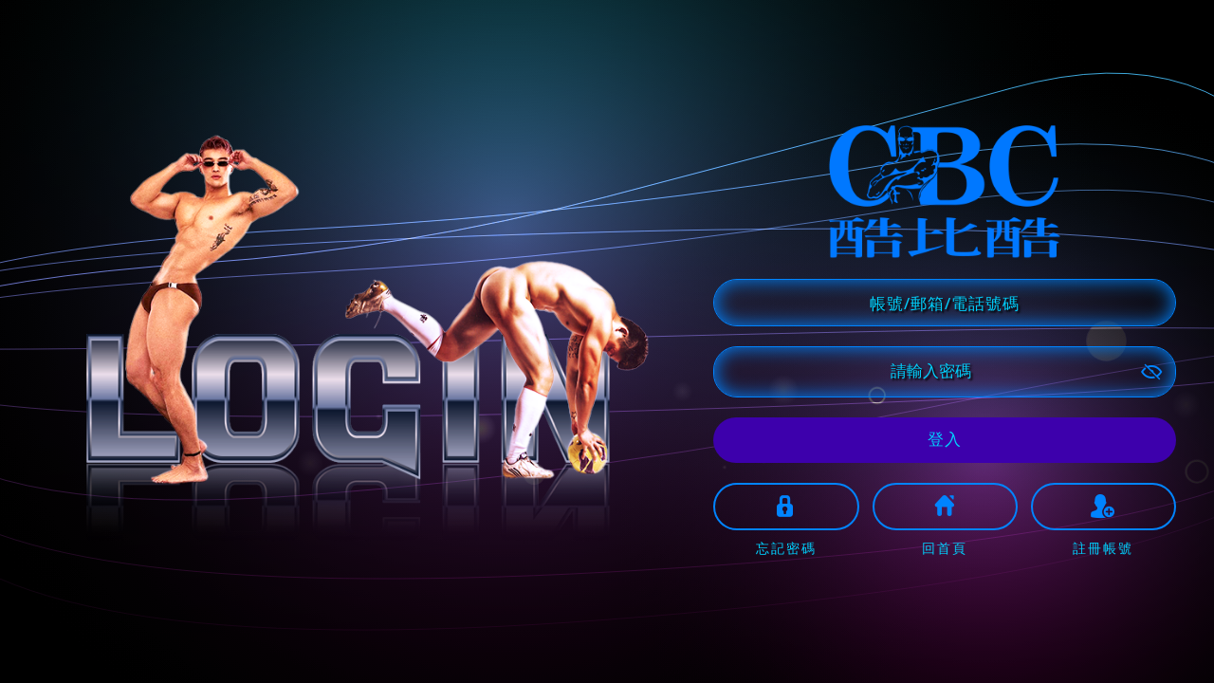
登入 (945, 439)
